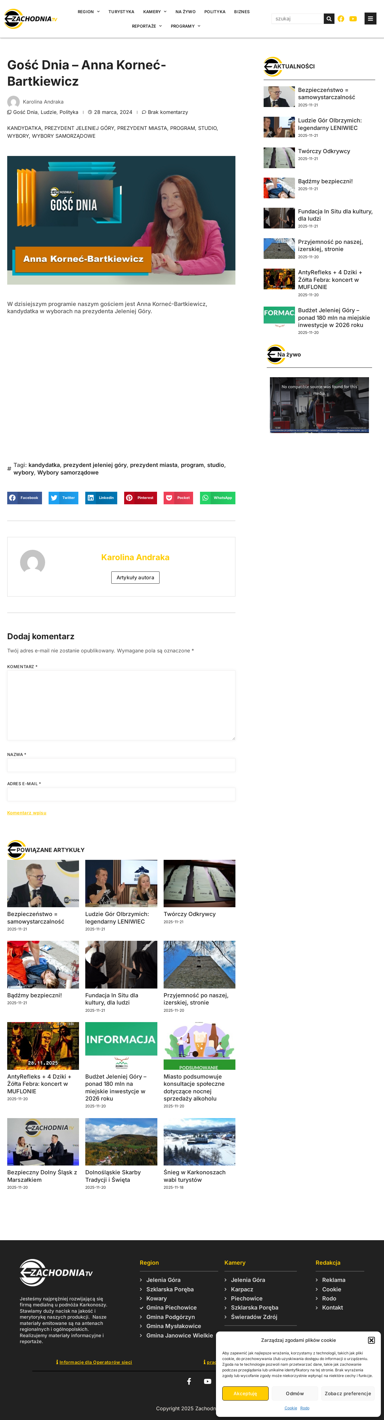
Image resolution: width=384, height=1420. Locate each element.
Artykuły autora (136, 577)
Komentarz (22, 666)
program (182, 128)
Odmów (295, 1393)
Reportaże (147, 25)
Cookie (291, 1408)
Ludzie (48, 112)
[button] (371, 1340)
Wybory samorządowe (64, 136)
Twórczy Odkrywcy (190, 914)
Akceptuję (245, 1393)
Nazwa (17, 754)
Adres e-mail (24, 783)
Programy (186, 25)
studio (207, 128)
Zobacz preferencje (348, 1393)
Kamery (155, 11)
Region (89, 11)
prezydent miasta (142, 128)
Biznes (242, 11)
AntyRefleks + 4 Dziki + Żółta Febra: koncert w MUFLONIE (39, 1084)
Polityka (214, 11)
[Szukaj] (329, 18)
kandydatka (24, 128)
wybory (18, 136)
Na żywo (186, 11)
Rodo (304, 1408)
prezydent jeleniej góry (79, 128)
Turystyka (121, 11)
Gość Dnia (25, 112)
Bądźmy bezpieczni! (34, 995)
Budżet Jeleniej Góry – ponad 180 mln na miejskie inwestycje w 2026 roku (334, 317)
